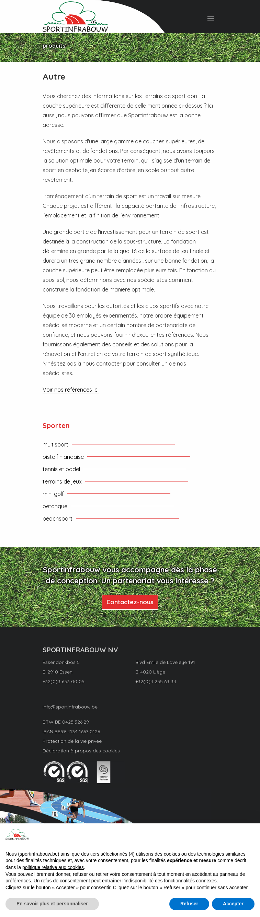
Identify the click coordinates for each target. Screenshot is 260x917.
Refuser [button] (189, 903)
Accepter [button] (233, 903)
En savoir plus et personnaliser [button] (52, 903)
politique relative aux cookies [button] (53, 867)
